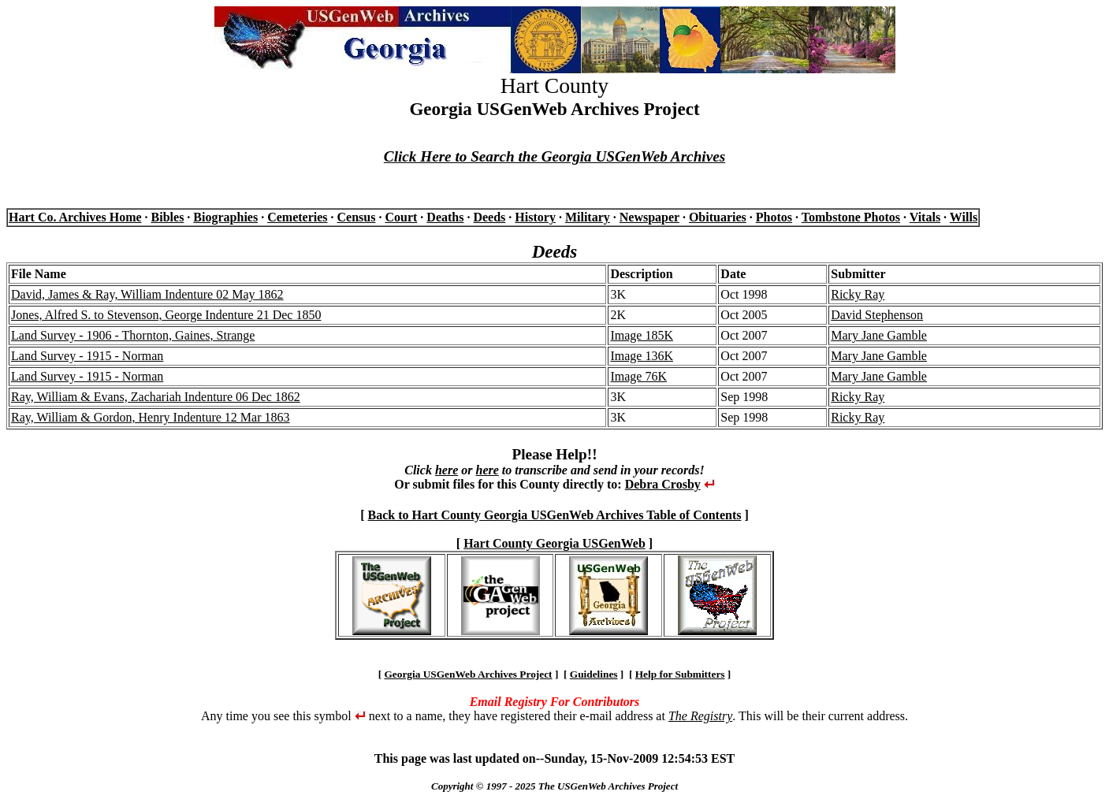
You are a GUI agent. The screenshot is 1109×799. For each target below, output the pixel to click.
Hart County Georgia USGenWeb (554, 543)
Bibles (167, 217)
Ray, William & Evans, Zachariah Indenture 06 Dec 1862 (155, 396)
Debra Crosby (663, 484)
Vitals (925, 217)
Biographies (225, 217)
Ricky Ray (857, 294)
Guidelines (594, 674)
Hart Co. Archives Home (75, 217)
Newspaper (649, 217)
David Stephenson (877, 314)
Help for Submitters (680, 674)
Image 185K (641, 335)
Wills (963, 217)
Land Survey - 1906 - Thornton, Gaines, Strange (133, 335)
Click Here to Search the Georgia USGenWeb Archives (554, 156)
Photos (774, 217)
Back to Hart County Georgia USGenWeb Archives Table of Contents (555, 515)
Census (356, 217)
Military (587, 217)
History (535, 217)
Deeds (489, 217)
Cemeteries (297, 217)
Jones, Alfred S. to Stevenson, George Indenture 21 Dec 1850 (166, 314)
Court (401, 217)
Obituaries (717, 217)
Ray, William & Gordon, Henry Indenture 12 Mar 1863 (150, 417)
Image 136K (641, 355)
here (446, 470)
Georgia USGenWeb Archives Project (468, 674)
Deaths (444, 217)
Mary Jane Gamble (879, 335)
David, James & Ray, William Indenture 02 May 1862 (147, 294)
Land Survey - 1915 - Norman (87, 355)
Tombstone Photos (851, 217)
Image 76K (638, 376)
